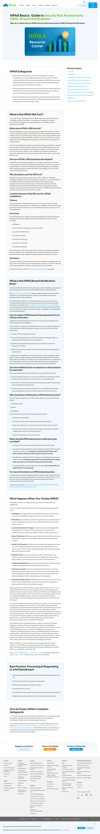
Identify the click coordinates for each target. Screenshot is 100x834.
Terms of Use (34, 819)
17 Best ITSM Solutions (52, 773)
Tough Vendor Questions (83, 765)
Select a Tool (50, 749)
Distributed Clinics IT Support (37, 796)
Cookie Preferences (46, 819)
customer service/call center (32, 652)
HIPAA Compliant (22, 768)
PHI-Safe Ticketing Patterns (37, 794)
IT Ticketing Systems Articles (69, 777)
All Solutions (33, 780)
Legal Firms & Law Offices (36, 771)
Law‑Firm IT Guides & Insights (84, 777)
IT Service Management (9, 767)
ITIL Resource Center (67, 775)
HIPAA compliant (18, 655)
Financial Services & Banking (37, 773)
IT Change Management (9, 788)
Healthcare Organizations (36, 763)
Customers (47, 5)
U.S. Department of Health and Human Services (44, 305)
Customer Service (8, 763)
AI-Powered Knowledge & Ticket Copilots (22, 764)
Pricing (79, 5)
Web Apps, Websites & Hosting (78, 86)
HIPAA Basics (72, 74)
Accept (81, 828)
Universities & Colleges (35, 776)
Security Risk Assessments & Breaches (80, 83)
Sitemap (57, 819)
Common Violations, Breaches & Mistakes (81, 92)
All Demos (6, 790)
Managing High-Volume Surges (37, 801)
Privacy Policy (24, 819)
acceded (57, 588)
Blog (63, 763)
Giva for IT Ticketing (22, 787)
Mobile (19, 785)
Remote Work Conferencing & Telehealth (81, 95)
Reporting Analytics (22, 774)
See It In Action (23, 749)
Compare (40, 5)
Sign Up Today (76, 749)
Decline (90, 828)
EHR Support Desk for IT (36, 788)
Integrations (21, 783)
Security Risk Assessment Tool (37, 269)
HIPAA (12, 716)
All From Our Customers (52, 788)
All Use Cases (33, 813)
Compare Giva (50, 763)
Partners (79, 787)
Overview (71, 71)
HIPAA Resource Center (67, 769)
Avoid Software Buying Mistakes (84, 763)
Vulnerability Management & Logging (80, 77)
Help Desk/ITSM (7, 785)
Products (21, 5)
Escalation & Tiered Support (36, 803)
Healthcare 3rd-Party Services (37, 765)
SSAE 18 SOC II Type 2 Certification (79, 80)
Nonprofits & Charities (35, 778)
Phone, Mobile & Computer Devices (79, 89)
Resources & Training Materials (77, 101)
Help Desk (6, 765)
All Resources (65, 791)
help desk (17, 652)
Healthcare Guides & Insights (84, 775)
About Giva (79, 785)
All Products (7, 773)
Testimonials (50, 786)
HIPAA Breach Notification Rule (22, 293)
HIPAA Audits (72, 98)
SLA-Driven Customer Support (37, 798)
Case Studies (50, 784)
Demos (34, 5)
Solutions (28, 5)
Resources (54, 5)
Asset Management (22, 780)
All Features (20, 793)
